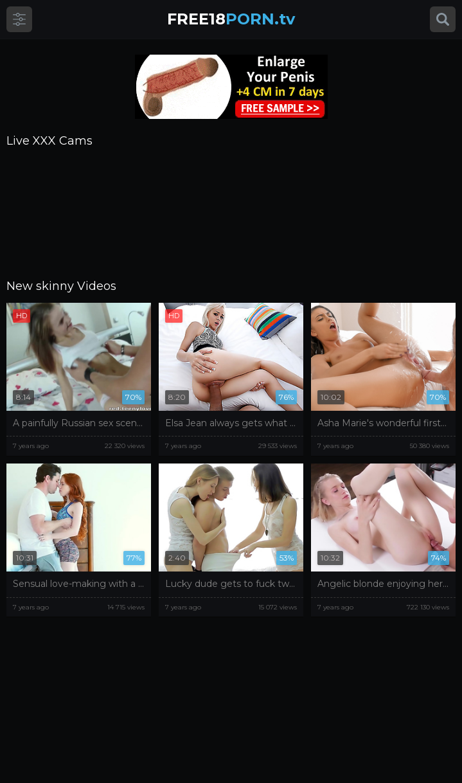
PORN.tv (231, 19)
